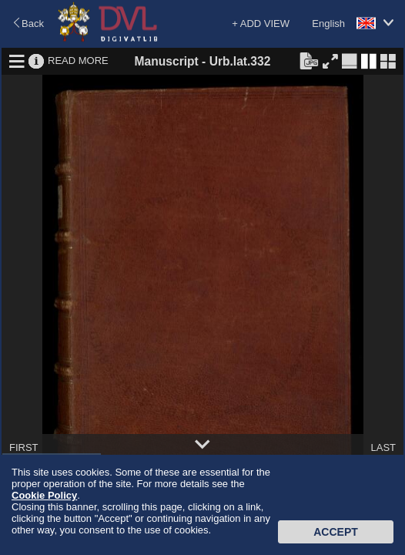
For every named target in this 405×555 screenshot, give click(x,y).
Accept (335, 532)
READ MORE (78, 60)
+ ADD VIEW (261, 23)
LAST (383, 447)
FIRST (23, 447)
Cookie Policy (44, 495)
